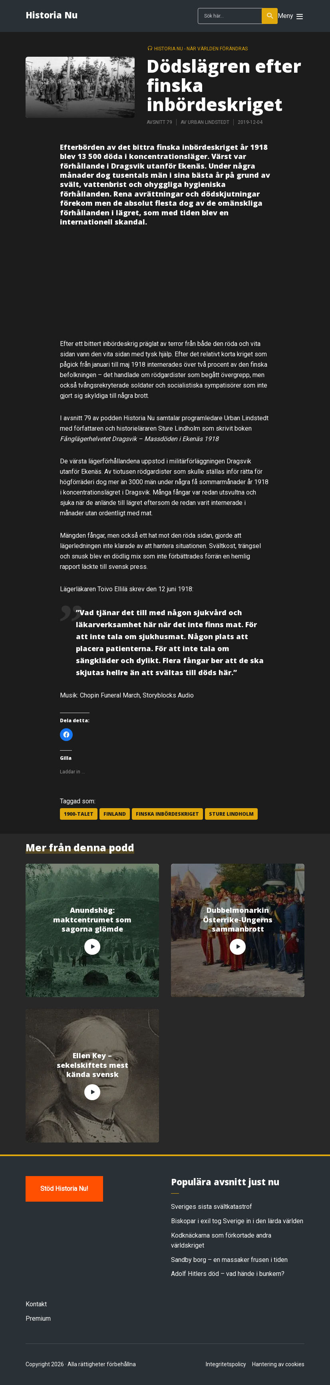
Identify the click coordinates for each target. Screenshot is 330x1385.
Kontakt (36, 1304)
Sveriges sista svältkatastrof (211, 1206)
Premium (38, 1318)
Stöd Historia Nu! (64, 1188)
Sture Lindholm (231, 814)
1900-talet (78, 814)
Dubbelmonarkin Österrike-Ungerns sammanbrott (237, 920)
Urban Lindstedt (208, 122)
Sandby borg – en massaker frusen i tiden (229, 1260)
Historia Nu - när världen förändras (201, 49)
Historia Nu (52, 15)
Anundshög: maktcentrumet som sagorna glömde (92, 920)
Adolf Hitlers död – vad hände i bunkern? (227, 1274)
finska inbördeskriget (167, 814)
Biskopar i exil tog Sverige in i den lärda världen (237, 1221)
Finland (114, 814)
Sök (270, 16)
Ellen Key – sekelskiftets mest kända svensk (92, 1065)
